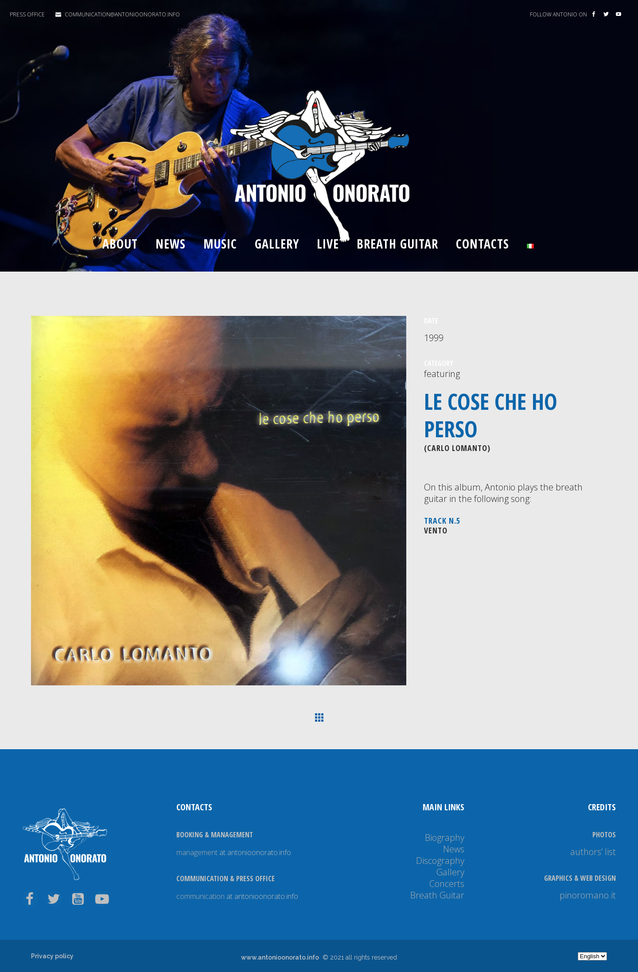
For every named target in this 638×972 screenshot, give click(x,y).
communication (200, 896)
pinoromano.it (588, 895)
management (197, 852)
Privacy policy (52, 956)
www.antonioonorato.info (280, 957)
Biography (444, 838)
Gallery (450, 872)
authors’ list (593, 852)
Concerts (446, 884)
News (453, 849)
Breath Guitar (437, 895)
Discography (440, 861)
